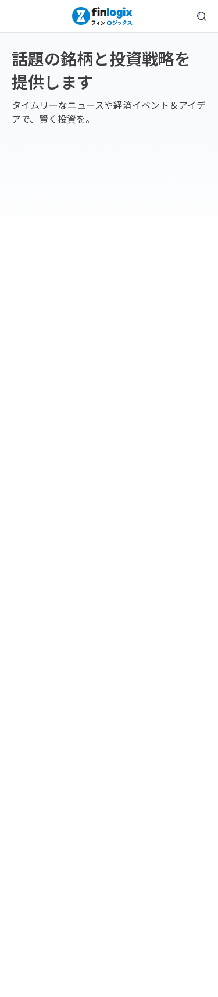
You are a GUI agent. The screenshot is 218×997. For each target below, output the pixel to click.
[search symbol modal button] (202, 16)
